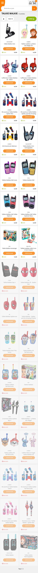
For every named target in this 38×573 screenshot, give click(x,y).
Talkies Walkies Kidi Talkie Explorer (9, 215)
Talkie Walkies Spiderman (9, 316)
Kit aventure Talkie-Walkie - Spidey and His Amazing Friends (28, 113)
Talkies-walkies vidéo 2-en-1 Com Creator (28, 249)
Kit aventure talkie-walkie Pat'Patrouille (28, 487)
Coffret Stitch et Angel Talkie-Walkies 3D (28, 453)
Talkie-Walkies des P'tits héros (9, 351)
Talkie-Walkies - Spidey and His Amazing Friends (28, 317)
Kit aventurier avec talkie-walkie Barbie (9, 521)
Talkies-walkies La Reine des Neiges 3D (28, 44)
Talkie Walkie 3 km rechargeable (28, 147)
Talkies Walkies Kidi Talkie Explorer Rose (28, 215)
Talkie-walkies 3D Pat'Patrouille (9, 453)
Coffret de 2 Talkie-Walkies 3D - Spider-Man (28, 78)
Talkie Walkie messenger (9, 248)
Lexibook (28, 42)
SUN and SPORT (9, 42)
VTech (9, 178)
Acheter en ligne (9, 48)
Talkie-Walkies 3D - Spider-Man (28, 283)
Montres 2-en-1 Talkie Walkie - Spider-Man (28, 521)
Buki (9, 246)
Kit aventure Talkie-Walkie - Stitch (9, 487)
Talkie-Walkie (9, 555)
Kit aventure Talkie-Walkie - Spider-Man (9, 113)
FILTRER (31, 19)
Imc (9, 314)
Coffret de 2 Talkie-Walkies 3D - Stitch (9, 78)
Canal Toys (28, 246)
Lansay (9, 280)
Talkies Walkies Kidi (28, 180)
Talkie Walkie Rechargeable (28, 556)
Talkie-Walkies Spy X (9, 282)
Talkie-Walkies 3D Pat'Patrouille (28, 351)
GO (34, 8)
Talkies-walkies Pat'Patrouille (9, 385)
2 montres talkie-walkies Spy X (9, 419)
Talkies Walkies (28, 384)
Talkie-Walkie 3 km (9, 44)
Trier (10, 19)
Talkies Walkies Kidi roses (9, 180)
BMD (28, 280)
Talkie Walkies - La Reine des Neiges (28, 419)
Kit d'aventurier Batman (9, 146)
